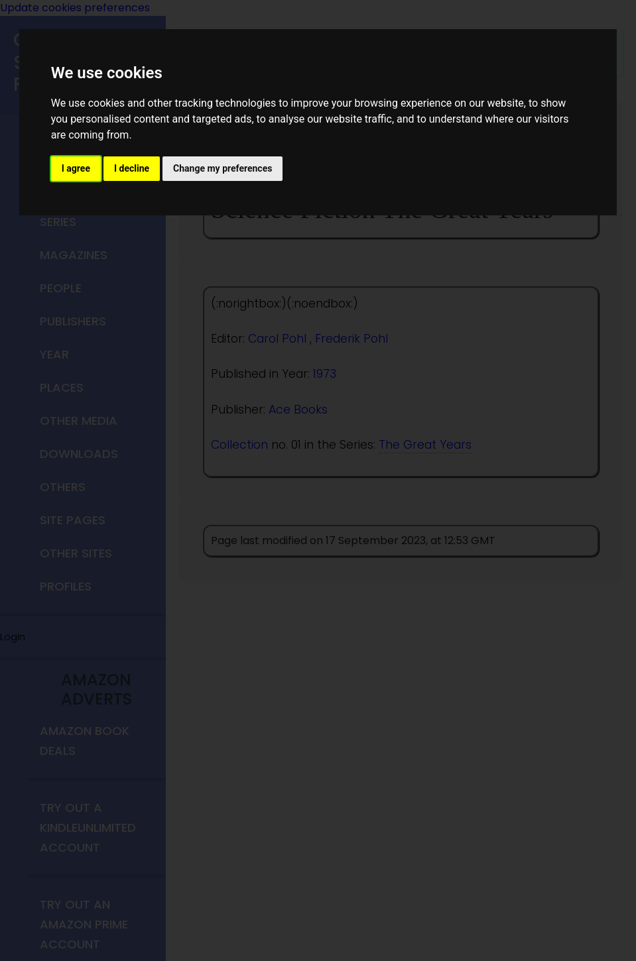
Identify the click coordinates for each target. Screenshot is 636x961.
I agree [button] (76, 168)
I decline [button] (131, 168)
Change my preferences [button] (222, 168)
